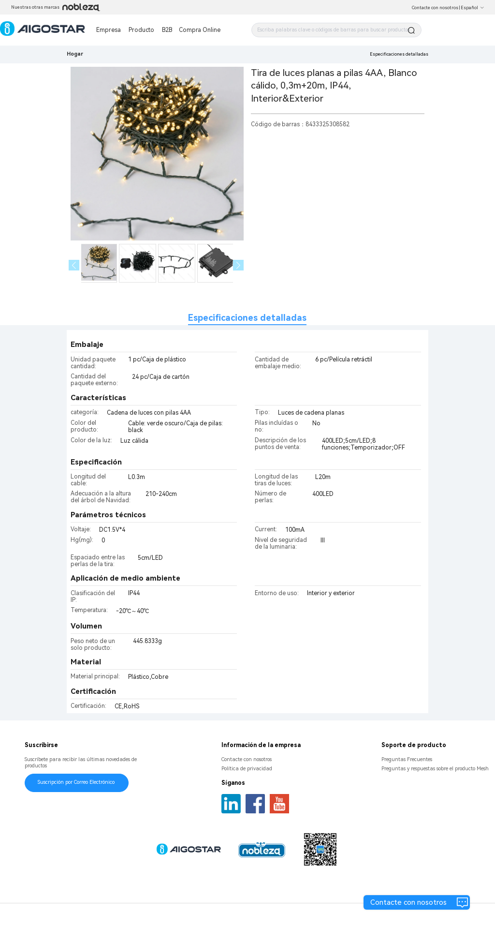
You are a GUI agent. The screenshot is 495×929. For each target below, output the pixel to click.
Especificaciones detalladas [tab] (247, 318)
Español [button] (472, 7)
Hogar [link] (75, 54)
